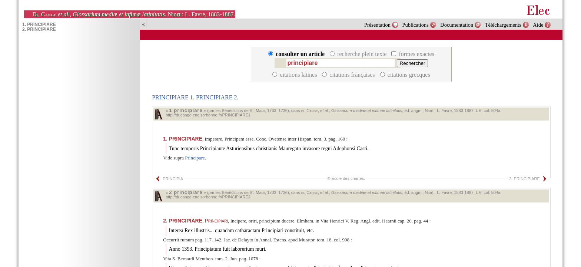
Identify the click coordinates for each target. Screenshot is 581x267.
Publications (415, 25)
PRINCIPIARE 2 (216, 97)
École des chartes (348, 178)
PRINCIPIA (173, 179)
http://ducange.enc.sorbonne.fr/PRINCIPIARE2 (208, 197)
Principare (195, 158)
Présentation (377, 25)
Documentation (456, 25)
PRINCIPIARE (182, 139)
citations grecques (405, 75)
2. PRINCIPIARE (524, 179)
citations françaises (349, 75)
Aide (538, 25)
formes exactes (412, 54)
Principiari (216, 221)
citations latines (295, 75)
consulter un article (297, 54)
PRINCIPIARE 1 (172, 97)
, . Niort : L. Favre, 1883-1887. (133, 14)
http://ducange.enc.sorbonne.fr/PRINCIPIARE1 (208, 115)
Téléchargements (503, 25)
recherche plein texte (359, 54)
